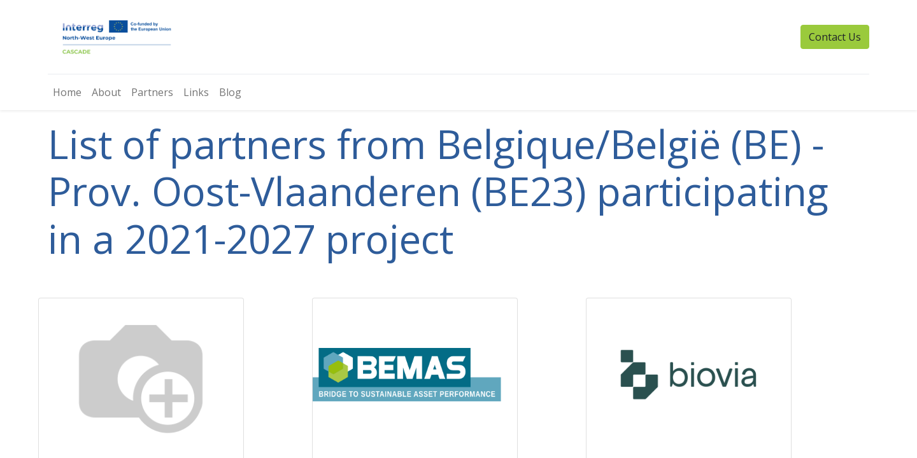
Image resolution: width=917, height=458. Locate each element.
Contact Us (835, 37)
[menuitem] (67, 92)
